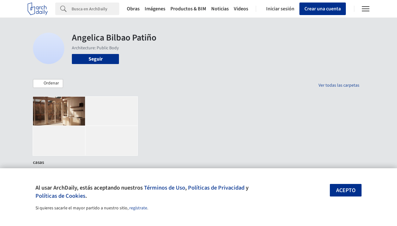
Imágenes (155, 8)
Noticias (220, 8)
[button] (48, 83)
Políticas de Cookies (60, 196)
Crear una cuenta (322, 8)
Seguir (96, 59)
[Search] (95, 9)
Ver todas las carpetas (339, 85)
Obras (133, 8)
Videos (241, 8)
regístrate (138, 208)
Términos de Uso (164, 188)
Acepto (346, 190)
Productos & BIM (188, 8)
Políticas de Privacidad (216, 188)
